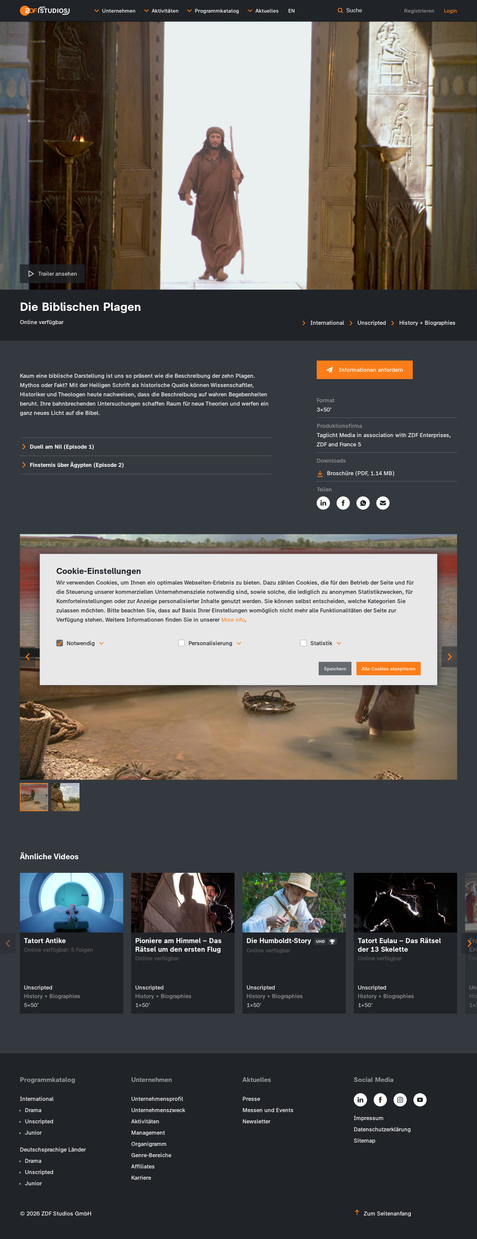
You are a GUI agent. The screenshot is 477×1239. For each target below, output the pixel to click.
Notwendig (81, 643)
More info (233, 619)
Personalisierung (210, 643)
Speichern (335, 669)
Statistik (321, 643)
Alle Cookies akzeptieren (388, 669)
